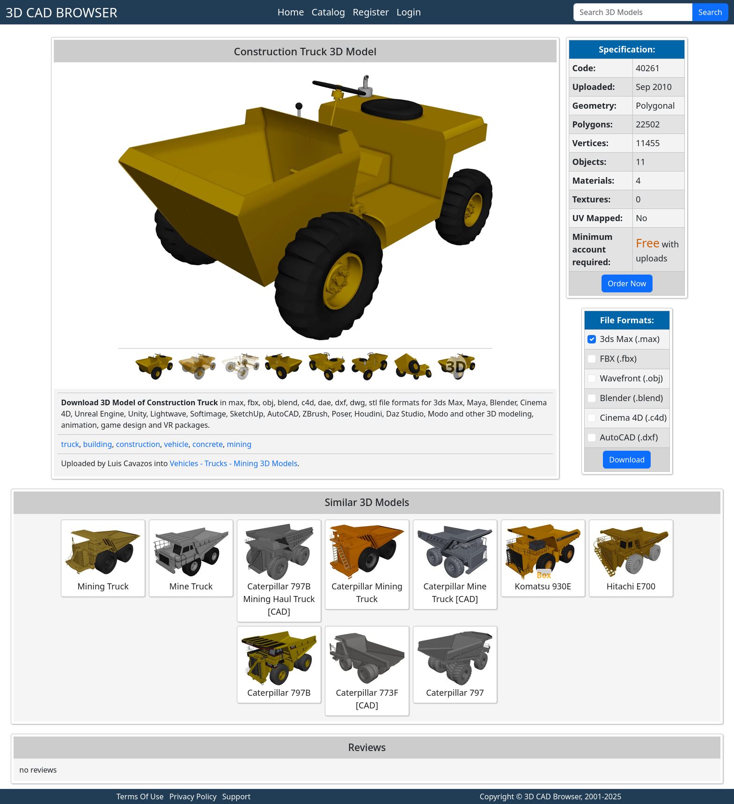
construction (138, 444)
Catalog (328, 12)
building (97, 444)
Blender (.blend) (631, 397)
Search (710, 12)
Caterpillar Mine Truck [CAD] (455, 564)
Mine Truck (191, 558)
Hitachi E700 (631, 558)
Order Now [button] (627, 283)
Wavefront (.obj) (631, 378)
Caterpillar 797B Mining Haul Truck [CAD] (279, 570)
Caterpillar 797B (279, 664)
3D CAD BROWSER (61, 12)
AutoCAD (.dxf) (629, 437)
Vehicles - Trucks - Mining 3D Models (234, 463)
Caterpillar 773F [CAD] (367, 670)
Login (408, 12)
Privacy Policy (193, 796)
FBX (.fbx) (618, 358)
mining (239, 444)
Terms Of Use (140, 796)
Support (236, 796)
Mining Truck (103, 558)
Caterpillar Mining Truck (367, 564)
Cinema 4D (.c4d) (633, 417)
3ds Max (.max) (630, 338)
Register (370, 12)
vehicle (176, 444)
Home (291, 12)
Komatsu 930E (543, 558)
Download (627, 459)
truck (70, 444)
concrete (207, 444)
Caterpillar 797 (455, 664)
